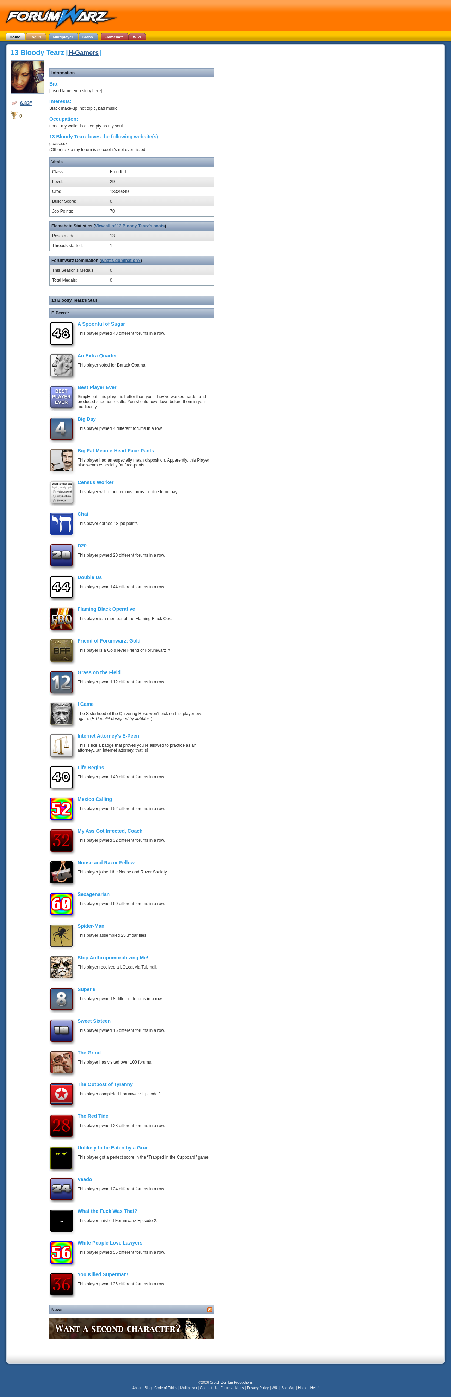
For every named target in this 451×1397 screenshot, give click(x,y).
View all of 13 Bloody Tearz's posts (130, 226)
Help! (314, 1388)
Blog (148, 1388)
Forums (227, 1388)
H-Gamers (83, 52)
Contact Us (208, 1388)
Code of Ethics (165, 1388)
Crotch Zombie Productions (231, 1382)
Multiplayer (188, 1388)
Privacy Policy (258, 1388)
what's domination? (121, 260)
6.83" (26, 103)
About (137, 1388)
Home (303, 1388)
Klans (239, 1388)
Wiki (275, 1388)
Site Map (288, 1388)
